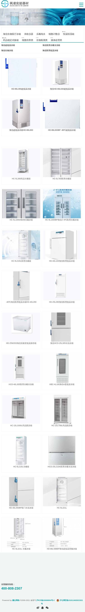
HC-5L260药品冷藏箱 (21, 191)
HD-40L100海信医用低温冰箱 (62, 273)
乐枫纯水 (41, 34)
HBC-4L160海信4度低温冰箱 (61, 396)
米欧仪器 (28, 34)
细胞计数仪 (54, 34)
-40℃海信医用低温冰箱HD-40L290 (21, 314)
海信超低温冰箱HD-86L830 (21, 132)
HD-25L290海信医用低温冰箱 (62, 314)
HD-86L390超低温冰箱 (21, 91)
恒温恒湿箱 (68, 34)
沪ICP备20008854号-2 (45, 600)
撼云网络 (16, 600)
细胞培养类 (27, 40)
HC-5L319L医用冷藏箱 (21, 273)
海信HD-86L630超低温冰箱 (62, 91)
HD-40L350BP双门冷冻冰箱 (21, 520)
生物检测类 (42, 40)
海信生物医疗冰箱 (12, 34)
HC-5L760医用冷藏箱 (62, 191)
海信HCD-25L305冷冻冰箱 (61, 355)
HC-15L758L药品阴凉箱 (61, 437)
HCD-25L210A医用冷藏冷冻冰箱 (62, 479)
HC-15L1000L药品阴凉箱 (21, 437)
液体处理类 (56, 40)
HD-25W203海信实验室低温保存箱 (21, 355)
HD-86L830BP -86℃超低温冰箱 (62, 132)
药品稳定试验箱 (10, 40)
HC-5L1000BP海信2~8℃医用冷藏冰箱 (62, 232)
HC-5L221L (62, 520)
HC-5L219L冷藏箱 (21, 479)
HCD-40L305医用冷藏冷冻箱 (21, 396)
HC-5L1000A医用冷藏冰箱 (21, 232)
